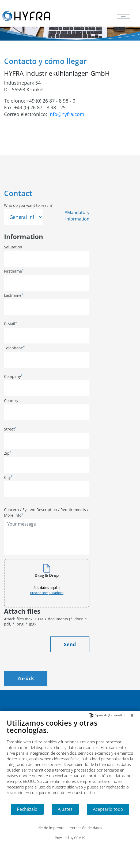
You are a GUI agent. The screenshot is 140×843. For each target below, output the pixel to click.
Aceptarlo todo (108, 809)
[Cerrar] (132, 715)
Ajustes (65, 809)
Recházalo (27, 809)
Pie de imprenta (51, 827)
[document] (70, 760)
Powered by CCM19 (70, 837)
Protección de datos (85, 827)
